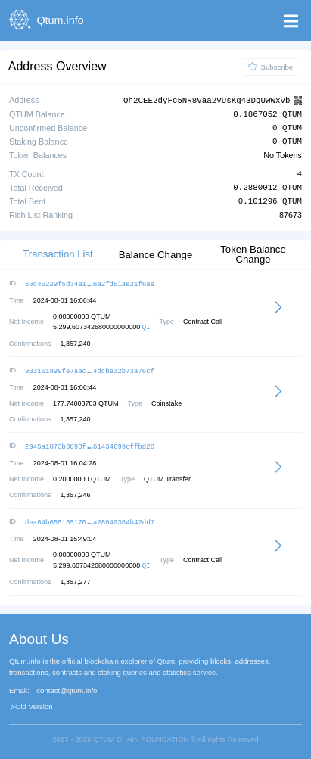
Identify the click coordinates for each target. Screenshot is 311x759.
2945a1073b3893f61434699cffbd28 (89, 444)
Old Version (34, 703)
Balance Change (156, 254)
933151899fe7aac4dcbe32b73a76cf (89, 369)
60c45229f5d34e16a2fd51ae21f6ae (89, 283)
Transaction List (58, 253)
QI (146, 326)
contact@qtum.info (66, 687)
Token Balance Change (253, 253)
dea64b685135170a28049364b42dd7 (89, 519)
